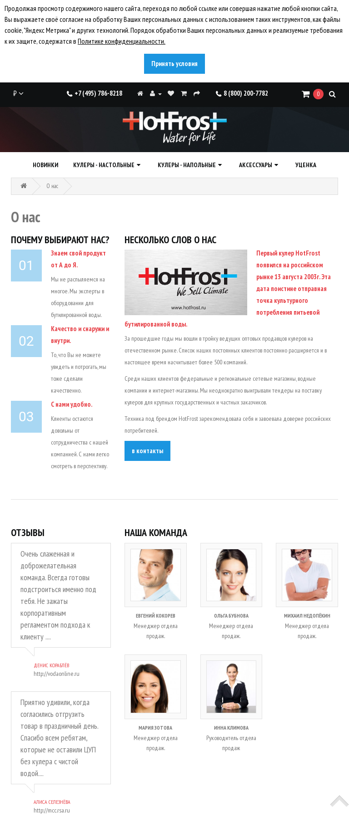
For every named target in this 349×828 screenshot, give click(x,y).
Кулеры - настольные (104, 165)
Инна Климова (231, 727)
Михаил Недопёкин (307, 615)
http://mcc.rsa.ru (52, 810)
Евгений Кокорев (155, 615)
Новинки (45, 165)
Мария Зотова (155, 727)
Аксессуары (255, 165)
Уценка (305, 165)
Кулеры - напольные (187, 165)
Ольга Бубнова (231, 615)
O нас (52, 186)
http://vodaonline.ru (57, 674)
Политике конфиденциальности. (121, 41)
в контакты (147, 450)
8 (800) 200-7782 (242, 93)
